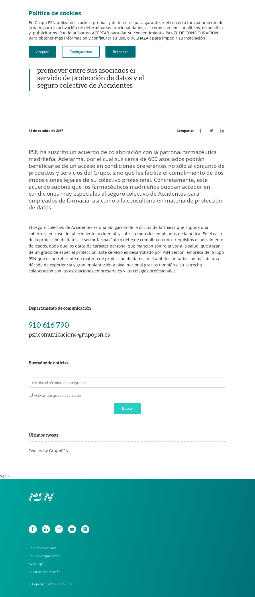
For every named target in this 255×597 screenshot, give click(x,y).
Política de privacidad (44, 556)
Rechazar (120, 51)
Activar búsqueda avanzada (57, 395)
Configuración (81, 51)
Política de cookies (42, 548)
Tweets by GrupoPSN (49, 450)
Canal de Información (44, 571)
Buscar (127, 408)
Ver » (4, 476)
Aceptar (42, 51)
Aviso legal (36, 563)
